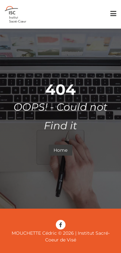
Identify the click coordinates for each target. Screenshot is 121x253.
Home (60, 150)
